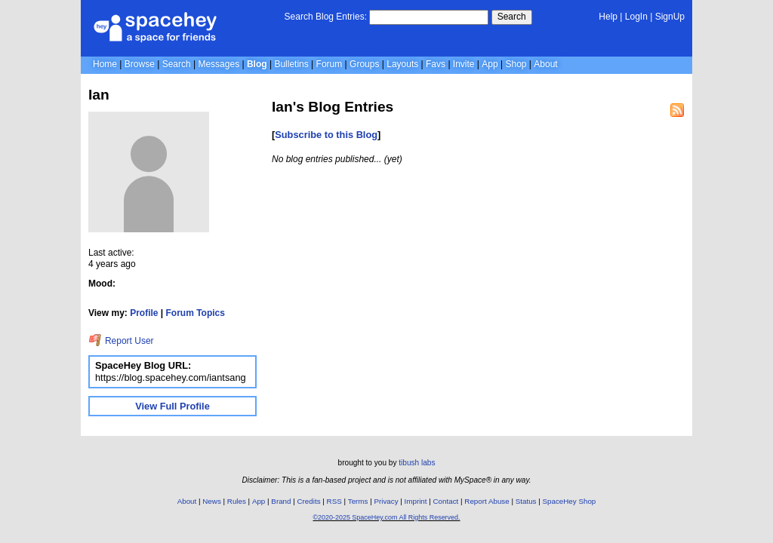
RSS (334, 501)
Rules (236, 501)
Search (511, 16)
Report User (121, 341)
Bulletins (291, 64)
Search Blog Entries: (326, 16)
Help (608, 16)
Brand (281, 501)
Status (526, 501)
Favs (435, 64)
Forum (329, 64)
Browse (140, 64)
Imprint (416, 501)
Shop (515, 64)
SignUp (670, 16)
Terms (358, 501)
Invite (464, 64)
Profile (144, 313)
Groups (364, 64)
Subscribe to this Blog (326, 134)
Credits (309, 501)
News (211, 501)
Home (105, 64)
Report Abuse (486, 501)
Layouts (402, 64)
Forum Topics (195, 313)
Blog (257, 64)
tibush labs (417, 463)
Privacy (386, 501)
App (489, 64)
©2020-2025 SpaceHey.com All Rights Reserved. (386, 517)
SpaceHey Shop (569, 501)
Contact (446, 501)
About (545, 64)
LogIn (636, 16)
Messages (218, 64)
